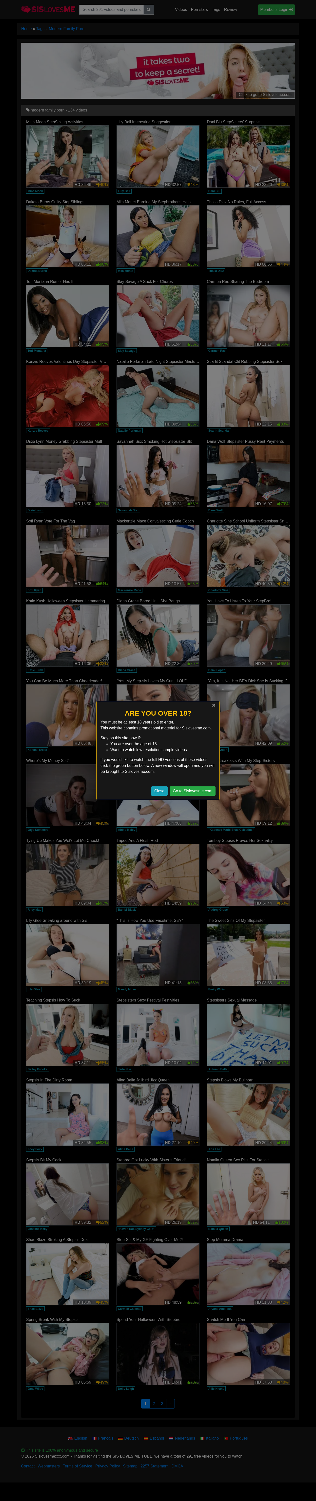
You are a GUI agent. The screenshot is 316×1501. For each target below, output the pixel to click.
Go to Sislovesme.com (192, 791)
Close (159, 791)
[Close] (213, 705)
